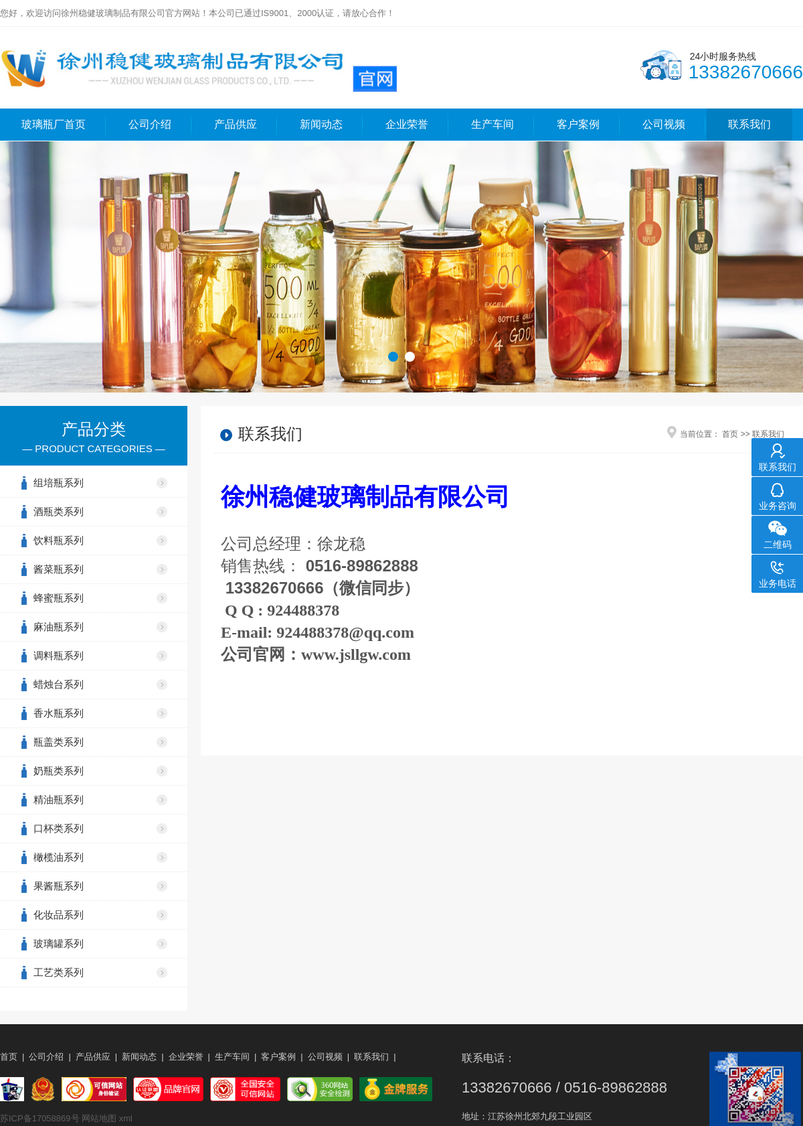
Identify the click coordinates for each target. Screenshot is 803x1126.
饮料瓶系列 (58, 540)
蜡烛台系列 (58, 684)
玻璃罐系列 (58, 943)
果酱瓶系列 (58, 886)
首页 (730, 434)
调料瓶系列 (58, 655)
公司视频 (663, 124)
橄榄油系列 (58, 857)
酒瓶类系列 (58, 511)
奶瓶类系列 (58, 770)
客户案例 (578, 124)
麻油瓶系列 (58, 626)
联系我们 (749, 124)
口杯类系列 (58, 828)
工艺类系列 (58, 972)
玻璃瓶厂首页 (53, 124)
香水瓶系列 (58, 713)
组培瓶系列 (58, 482)
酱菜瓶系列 (58, 569)
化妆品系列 (58, 914)
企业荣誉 (406, 124)
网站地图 (99, 1118)
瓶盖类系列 (58, 742)
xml (125, 1118)
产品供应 (235, 124)
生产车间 (492, 124)
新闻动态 (321, 124)
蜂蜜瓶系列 (58, 598)
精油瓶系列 (58, 799)
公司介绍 (149, 124)
